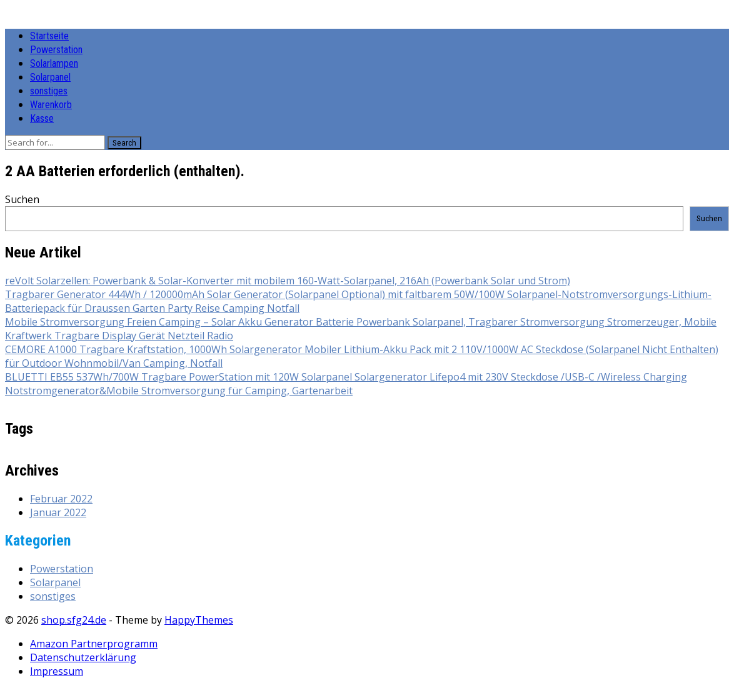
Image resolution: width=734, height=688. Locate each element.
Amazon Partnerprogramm (94, 644)
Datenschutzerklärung (83, 657)
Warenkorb (51, 105)
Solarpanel (50, 77)
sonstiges (49, 91)
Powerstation (56, 50)
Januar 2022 (58, 512)
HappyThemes (198, 620)
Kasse (42, 118)
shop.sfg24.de (73, 620)
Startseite (49, 36)
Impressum (56, 671)
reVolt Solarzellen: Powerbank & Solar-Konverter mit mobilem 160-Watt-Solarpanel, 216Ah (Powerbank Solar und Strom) (287, 280)
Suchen (22, 199)
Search (124, 142)
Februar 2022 (61, 499)
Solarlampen (54, 63)
